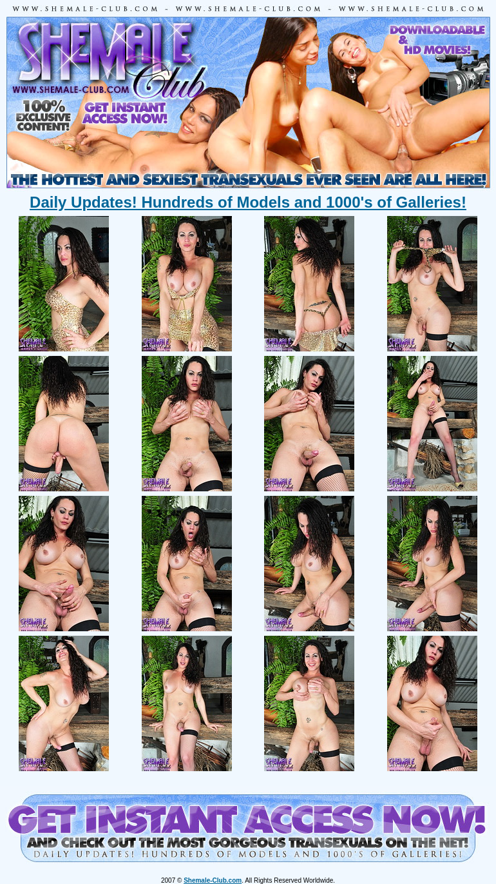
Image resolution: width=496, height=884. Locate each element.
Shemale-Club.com (213, 880)
